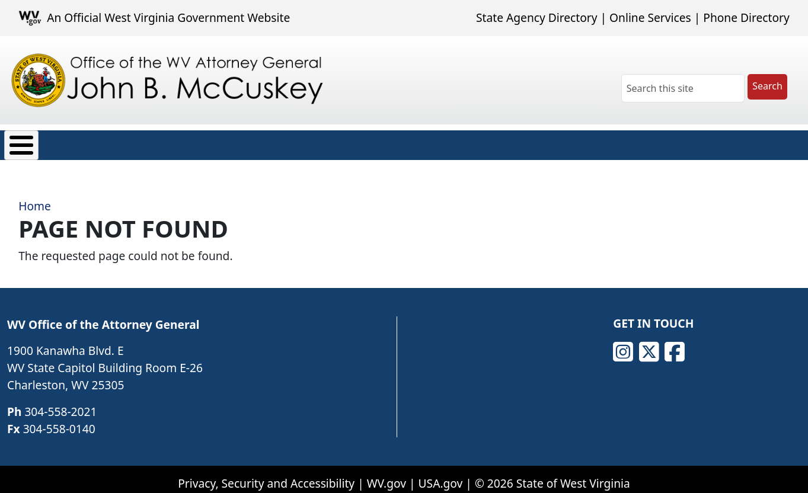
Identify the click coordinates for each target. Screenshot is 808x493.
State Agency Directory (536, 17)
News (240, 142)
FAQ (450, 142)
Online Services (650, 17)
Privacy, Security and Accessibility (266, 475)
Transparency (315, 142)
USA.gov (441, 475)
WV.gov (386, 475)
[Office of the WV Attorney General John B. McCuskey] (170, 80)
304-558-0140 (59, 420)
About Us (40, 142)
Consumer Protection (145, 142)
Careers (394, 142)
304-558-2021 (60, 403)
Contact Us (513, 142)
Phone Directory (746, 17)
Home (34, 197)
